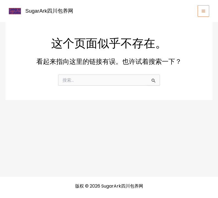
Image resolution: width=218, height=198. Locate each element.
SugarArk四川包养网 (49, 11)
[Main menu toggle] (203, 11)
